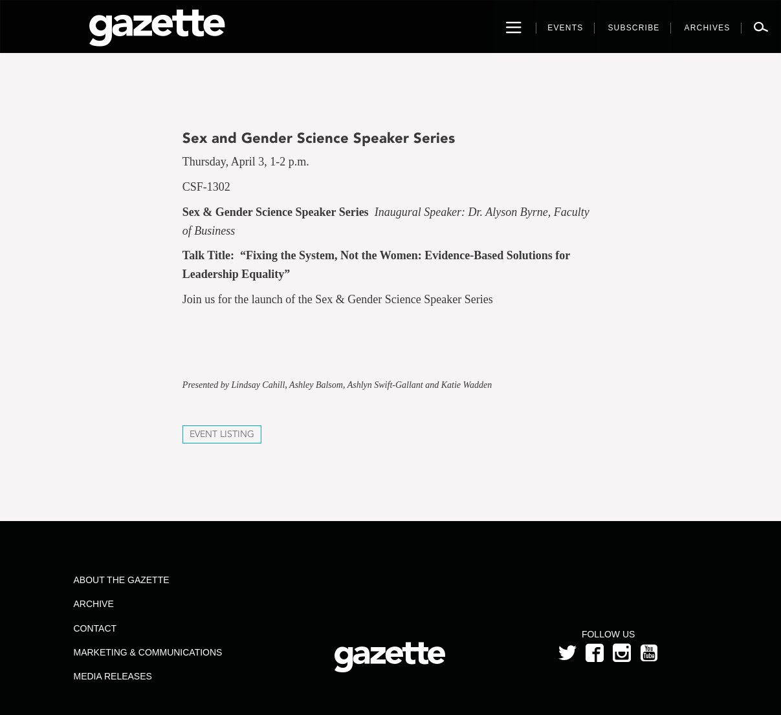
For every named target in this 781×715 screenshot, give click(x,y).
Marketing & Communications (147, 652)
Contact (94, 628)
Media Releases (112, 676)
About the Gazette (121, 580)
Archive (93, 604)
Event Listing (222, 434)
